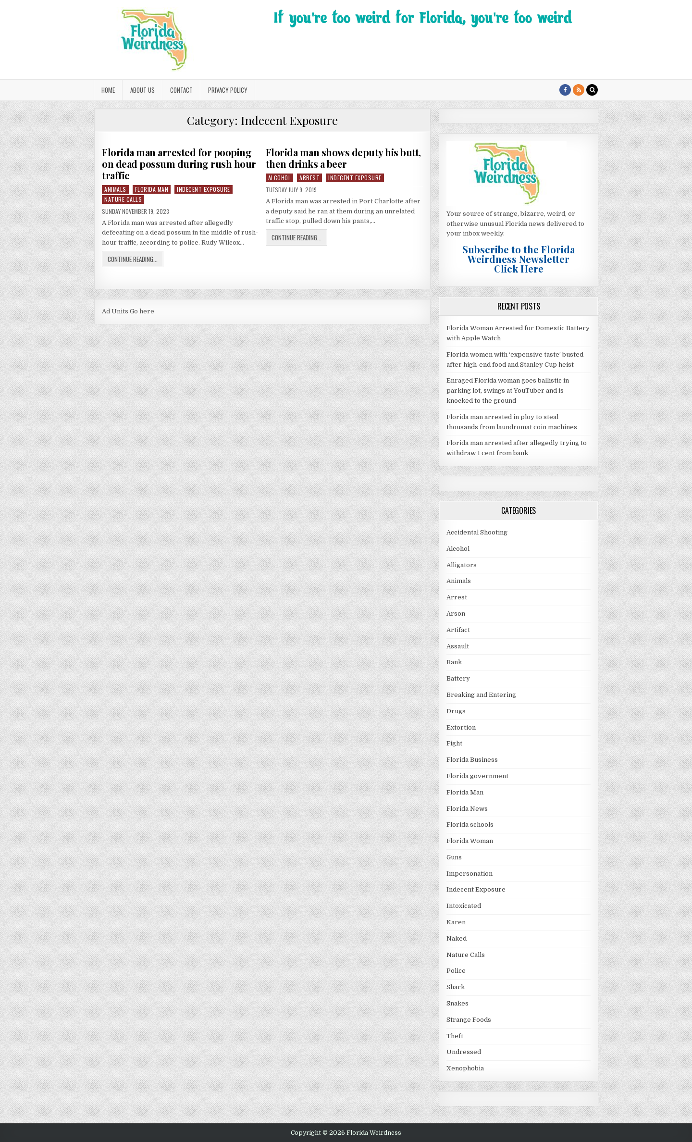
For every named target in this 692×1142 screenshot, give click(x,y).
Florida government (477, 776)
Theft (454, 1036)
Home (108, 90)
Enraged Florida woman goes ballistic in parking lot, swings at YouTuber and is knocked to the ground (507, 390)
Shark (455, 987)
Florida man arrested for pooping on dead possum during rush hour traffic (179, 164)
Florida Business (472, 759)
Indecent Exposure (203, 189)
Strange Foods (468, 1019)
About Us (142, 90)
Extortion (461, 727)
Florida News (467, 808)
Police (456, 970)
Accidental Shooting (476, 532)
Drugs (456, 711)
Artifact (458, 629)
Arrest (309, 178)
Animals (115, 189)
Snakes (457, 1003)
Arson (455, 613)
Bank (454, 662)
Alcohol (279, 178)
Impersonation (469, 873)
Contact (181, 90)
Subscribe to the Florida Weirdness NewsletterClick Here (518, 259)
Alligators (461, 565)
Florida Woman (469, 840)
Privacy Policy (227, 90)
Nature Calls (123, 199)
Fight (454, 743)
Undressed (463, 1051)
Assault (457, 646)
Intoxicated (463, 905)
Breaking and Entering (481, 694)
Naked (456, 938)
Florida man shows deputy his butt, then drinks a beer (343, 158)
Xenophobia (465, 1068)
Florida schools (470, 824)
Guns (454, 857)
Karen (456, 922)
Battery (458, 678)
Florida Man (152, 189)
